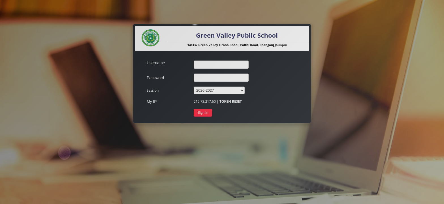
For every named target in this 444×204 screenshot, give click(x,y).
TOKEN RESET (230, 101)
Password (155, 78)
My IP (152, 101)
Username (156, 63)
